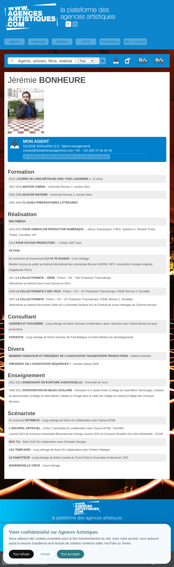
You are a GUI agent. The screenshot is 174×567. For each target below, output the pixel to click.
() (71, 146)
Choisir (45, 554)
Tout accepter (70, 554)
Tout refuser (21, 554)
